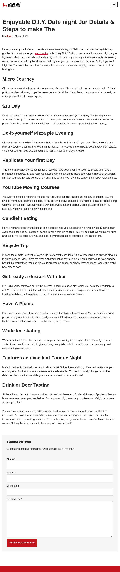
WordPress (30, 568)
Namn (11, 459)
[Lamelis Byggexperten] (11, 4)
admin (8, 36)
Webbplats (13, 486)
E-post (11, 472)
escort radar (41, 53)
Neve (5, 568)
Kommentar (14, 499)
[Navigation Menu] (114, 4)
